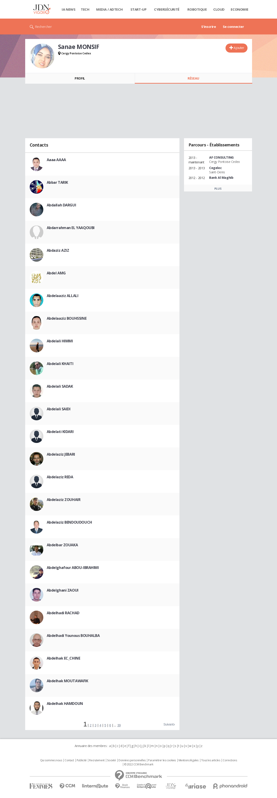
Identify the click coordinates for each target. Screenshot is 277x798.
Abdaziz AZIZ (58, 250)
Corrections (230, 760)
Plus (217, 188)
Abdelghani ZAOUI (62, 590)
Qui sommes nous (51, 760)
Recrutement (96, 760)
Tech (85, 9)
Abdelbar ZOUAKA (62, 544)
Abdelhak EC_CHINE (63, 658)
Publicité (82, 760)
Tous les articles (210, 760)
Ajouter (239, 48)
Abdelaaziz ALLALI (62, 295)
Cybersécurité (166, 9)
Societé (111, 760)
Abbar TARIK (57, 182)
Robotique (197, 9)
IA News (68, 9)
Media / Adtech (109, 9)
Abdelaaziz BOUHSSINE (67, 318)
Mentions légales (189, 760)
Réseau (193, 78)
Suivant (168, 724)
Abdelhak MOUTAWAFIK (67, 680)
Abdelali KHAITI (60, 363)
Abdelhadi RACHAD (63, 612)
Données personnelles (132, 760)
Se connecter (233, 26)
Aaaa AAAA (56, 159)
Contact (69, 760)
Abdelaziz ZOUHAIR (64, 499)
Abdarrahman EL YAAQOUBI (71, 227)
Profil (80, 78)
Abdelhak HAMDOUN (65, 703)
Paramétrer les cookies (162, 760)
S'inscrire (208, 26)
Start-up (138, 9)
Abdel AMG (56, 273)
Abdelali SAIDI (59, 408)
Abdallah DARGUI (61, 205)
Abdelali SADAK (60, 386)
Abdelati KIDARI (60, 431)
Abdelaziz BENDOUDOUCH (69, 522)
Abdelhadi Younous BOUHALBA (73, 635)
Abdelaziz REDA (60, 476)
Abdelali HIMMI (60, 341)
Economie (239, 9)
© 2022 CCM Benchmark (138, 764)
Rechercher (43, 26)
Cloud (219, 9)
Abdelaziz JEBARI (61, 454)
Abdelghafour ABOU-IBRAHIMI (73, 567)
